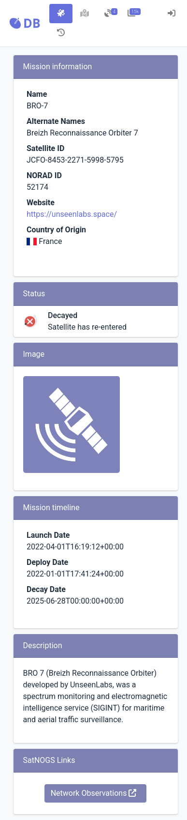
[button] (25, 23)
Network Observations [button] (94, 793)
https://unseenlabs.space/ (72, 214)
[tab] (60, 13)
